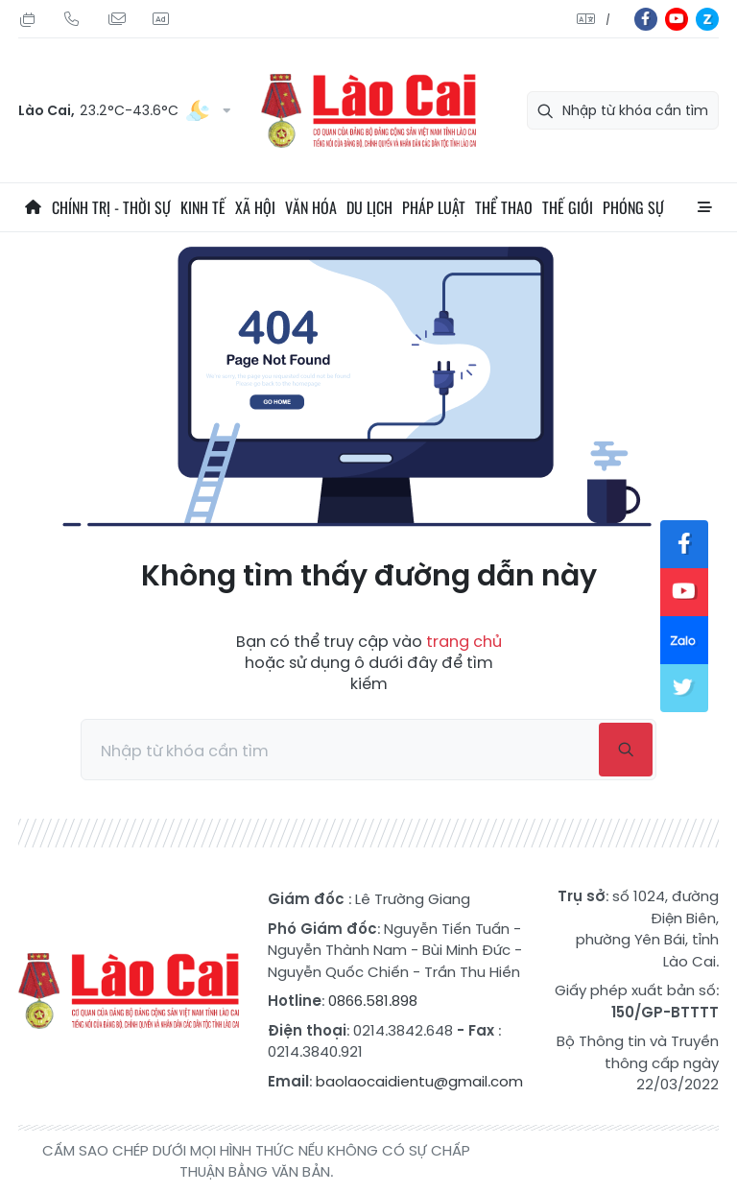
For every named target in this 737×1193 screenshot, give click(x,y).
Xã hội (255, 207)
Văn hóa (311, 207)
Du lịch (369, 207)
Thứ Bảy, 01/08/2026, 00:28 (27, 19)
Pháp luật (433, 207)
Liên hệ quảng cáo (160, 19)
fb (645, 19)
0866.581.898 (372, 1000)
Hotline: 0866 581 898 (72, 19)
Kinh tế (203, 207)
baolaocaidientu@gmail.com (419, 1081)
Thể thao (504, 207)
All (704, 207)
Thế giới (567, 207)
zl (707, 19)
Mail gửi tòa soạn (116, 19)
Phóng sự (633, 207)
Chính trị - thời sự (111, 207)
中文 (608, 20)
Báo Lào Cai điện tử (368, 111)
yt (676, 19)
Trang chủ (32, 207)
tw (684, 688)
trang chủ (464, 642)
